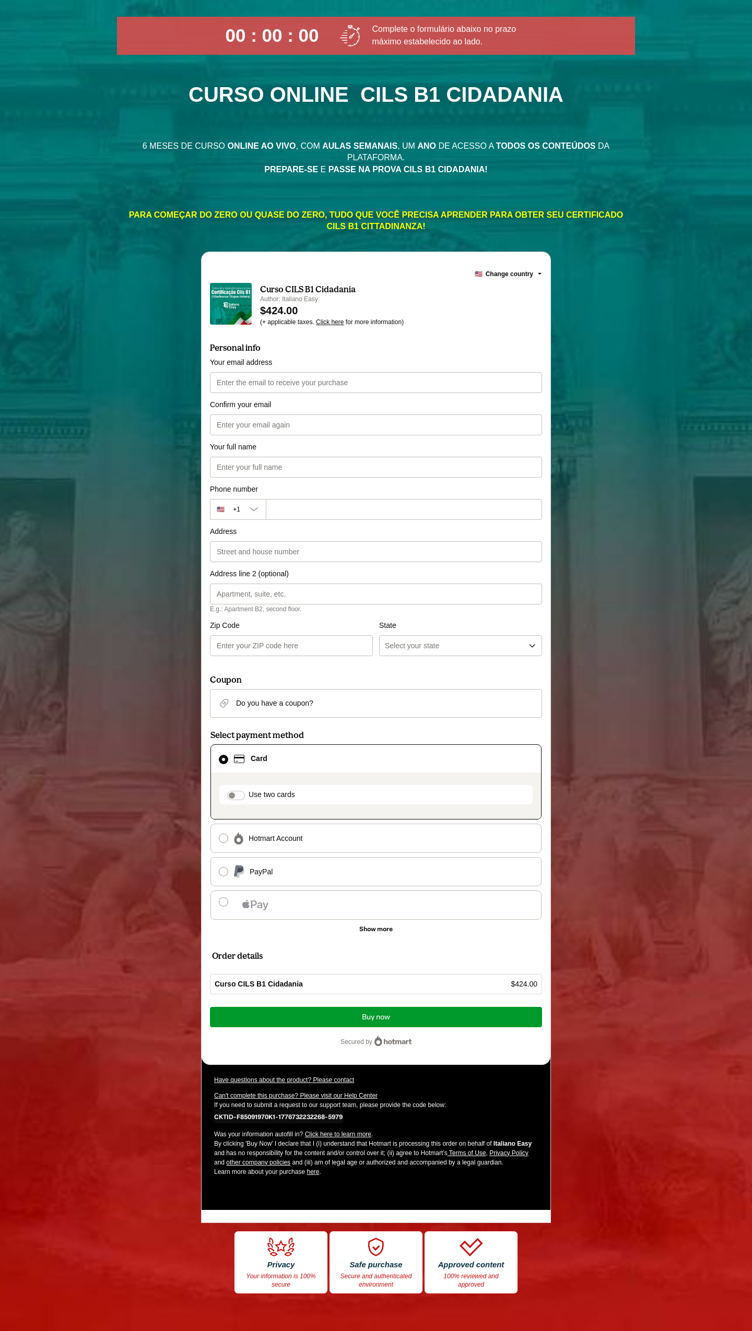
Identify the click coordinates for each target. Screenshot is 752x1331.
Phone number (234, 489)
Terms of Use (467, 1153)
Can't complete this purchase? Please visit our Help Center (296, 1095)
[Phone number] (404, 509)
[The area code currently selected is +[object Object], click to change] (238, 509)
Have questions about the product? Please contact (284, 1080)
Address (223, 531)
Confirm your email (240, 404)
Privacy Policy (508, 1153)
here (313, 1171)
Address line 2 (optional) (249, 573)
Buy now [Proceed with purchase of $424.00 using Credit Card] (376, 1017)
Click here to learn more (338, 1134)
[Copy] (278, 1116)
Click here (330, 322)
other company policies (258, 1162)
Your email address (241, 362)
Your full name (233, 447)
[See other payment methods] (376, 929)
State (387, 625)
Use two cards (272, 794)
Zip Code (225, 625)
